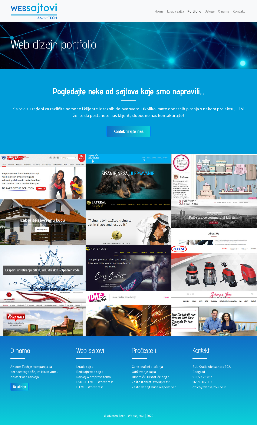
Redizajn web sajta (89, 372)
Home (160, 11)
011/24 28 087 (202, 377)
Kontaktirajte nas (128, 131)
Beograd (198, 372)
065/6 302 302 (202, 382)
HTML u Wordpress (89, 387)
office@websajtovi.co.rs (209, 387)
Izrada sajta (175, 11)
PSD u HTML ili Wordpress (94, 382)
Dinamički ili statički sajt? (150, 377)
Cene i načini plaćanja (147, 366)
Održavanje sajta (144, 372)
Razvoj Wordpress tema (93, 377)
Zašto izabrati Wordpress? (151, 382)
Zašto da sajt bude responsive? (154, 387)
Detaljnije (19, 387)
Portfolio (194, 11)
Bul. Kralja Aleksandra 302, (211, 366)
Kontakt (239, 11)
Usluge (210, 11)
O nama (223, 11)
